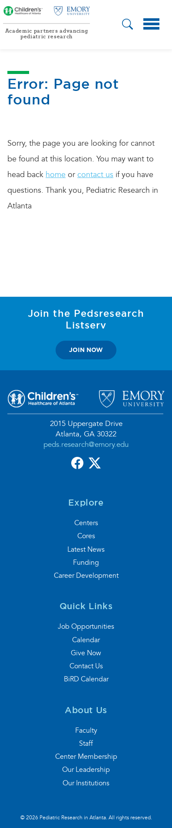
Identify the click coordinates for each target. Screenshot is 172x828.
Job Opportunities (86, 626)
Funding (86, 562)
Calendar (86, 640)
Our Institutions (86, 783)
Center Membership (86, 756)
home (56, 175)
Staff (86, 743)
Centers (86, 523)
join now (86, 350)
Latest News (86, 549)
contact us (95, 175)
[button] (127, 25)
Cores (86, 536)
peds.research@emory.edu (86, 444)
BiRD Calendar (86, 679)
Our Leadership (86, 769)
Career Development (86, 575)
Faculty (86, 730)
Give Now (86, 653)
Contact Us (86, 666)
